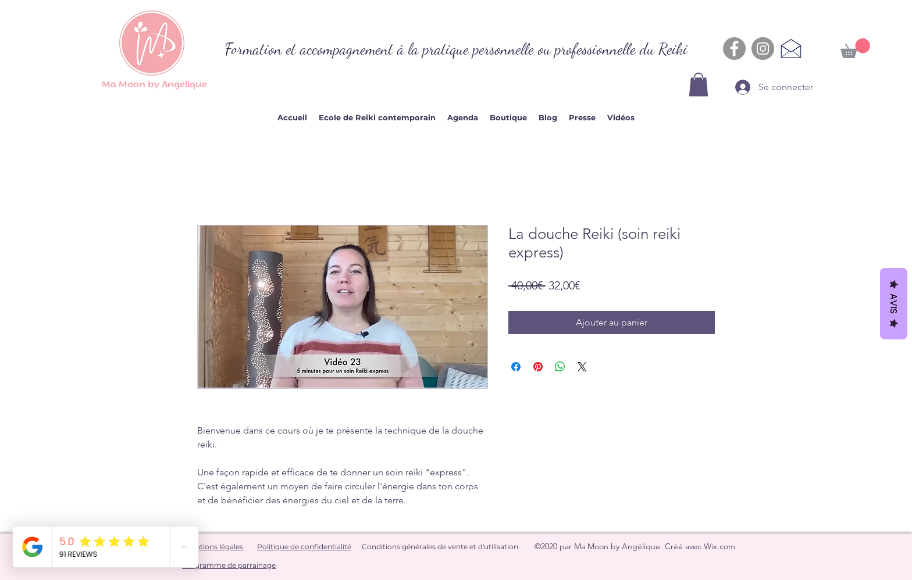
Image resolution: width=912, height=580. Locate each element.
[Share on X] (582, 367)
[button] (698, 84)
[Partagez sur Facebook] (516, 367)
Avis (893, 304)
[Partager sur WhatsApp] (560, 367)
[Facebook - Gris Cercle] (734, 48)
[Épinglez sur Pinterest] (538, 367)
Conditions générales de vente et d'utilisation (440, 546)
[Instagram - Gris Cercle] (762, 48)
